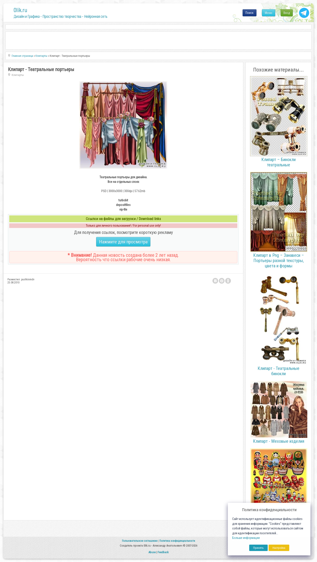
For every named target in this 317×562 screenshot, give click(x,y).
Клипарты (18, 75)
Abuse (152, 552)
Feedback (163, 552)
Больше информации (246, 538)
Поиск (249, 13)
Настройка (279, 547)
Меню (268, 13)
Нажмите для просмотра (123, 241)
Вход (287, 13)
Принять (258, 547)
